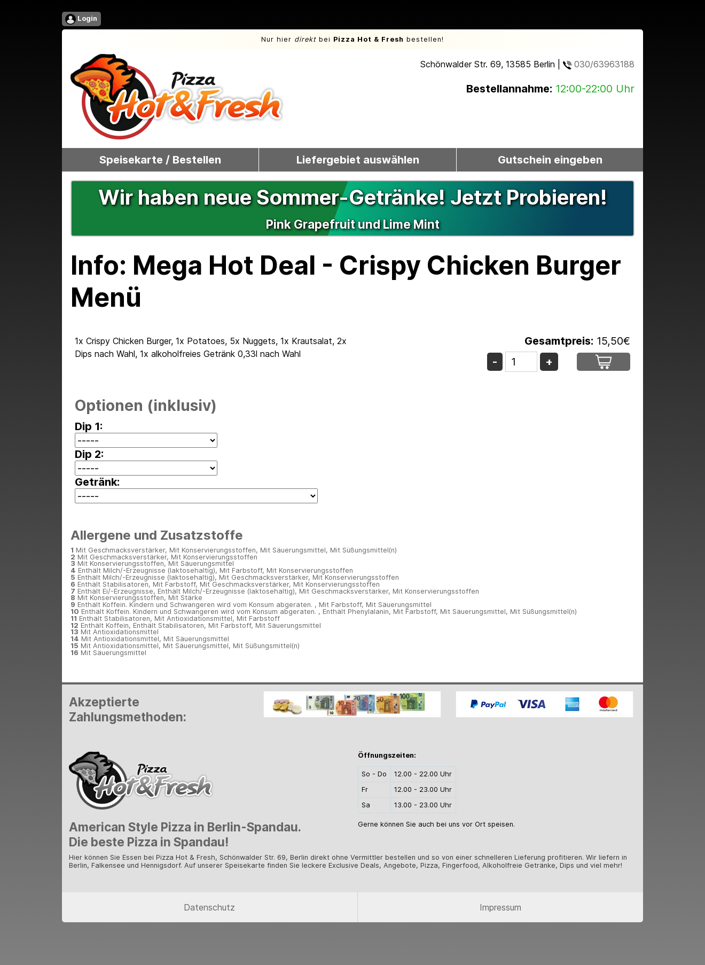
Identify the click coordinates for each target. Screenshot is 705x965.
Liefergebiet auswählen (357, 159)
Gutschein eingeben (550, 159)
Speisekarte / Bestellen (160, 159)
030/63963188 (598, 64)
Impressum (500, 907)
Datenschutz (209, 907)
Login (81, 19)
